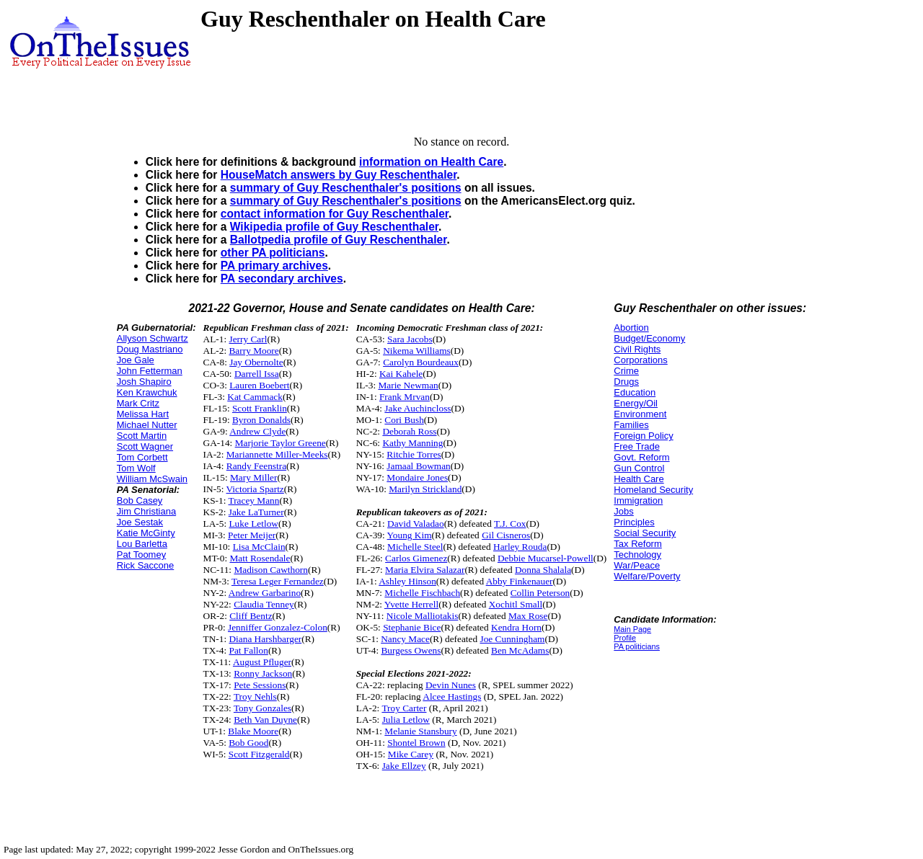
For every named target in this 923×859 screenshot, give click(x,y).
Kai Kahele (401, 373)
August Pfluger (262, 662)
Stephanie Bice (412, 627)
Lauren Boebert (259, 385)
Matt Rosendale (259, 558)
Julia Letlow (406, 719)
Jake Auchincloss (417, 408)
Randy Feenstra (256, 465)
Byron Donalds (261, 419)
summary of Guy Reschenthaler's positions (346, 188)
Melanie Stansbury (420, 731)
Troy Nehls (255, 696)
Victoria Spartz (255, 489)
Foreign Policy (643, 435)
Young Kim (409, 535)
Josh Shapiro (144, 381)
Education (634, 392)
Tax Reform (637, 543)
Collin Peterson (540, 592)
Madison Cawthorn (271, 569)
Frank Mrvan (404, 396)
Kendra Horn (516, 627)
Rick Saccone (145, 565)
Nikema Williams (417, 350)
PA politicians (637, 646)
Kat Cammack (255, 396)
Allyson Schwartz (152, 338)
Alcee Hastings (452, 696)
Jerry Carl (248, 339)
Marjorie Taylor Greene (280, 442)
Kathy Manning (412, 442)
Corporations (640, 360)
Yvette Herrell (411, 604)
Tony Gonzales (262, 708)
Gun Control (639, 468)
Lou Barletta (142, 543)
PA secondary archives (282, 278)
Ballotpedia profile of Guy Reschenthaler (338, 239)
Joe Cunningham (512, 638)
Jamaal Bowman (418, 465)
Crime (626, 370)
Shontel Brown (416, 742)
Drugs (626, 381)
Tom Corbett (142, 457)
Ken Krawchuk (147, 392)
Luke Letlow (253, 523)
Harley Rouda (520, 546)
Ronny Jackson (263, 673)
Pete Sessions (260, 685)
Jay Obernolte (256, 362)
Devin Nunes (450, 685)
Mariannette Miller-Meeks (277, 454)
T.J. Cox (510, 523)
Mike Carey (410, 754)
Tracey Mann (254, 500)
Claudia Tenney (264, 604)
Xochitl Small (515, 604)
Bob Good (248, 742)
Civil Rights (637, 349)
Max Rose (527, 615)
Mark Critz (138, 403)
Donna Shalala (543, 569)
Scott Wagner (145, 446)
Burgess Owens (411, 650)
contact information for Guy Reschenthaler (335, 214)
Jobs (623, 511)
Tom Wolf (136, 468)
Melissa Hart (143, 414)
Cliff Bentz (250, 615)
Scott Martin (142, 435)
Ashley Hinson (407, 581)
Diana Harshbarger (265, 638)
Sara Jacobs (410, 339)
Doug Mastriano (150, 349)
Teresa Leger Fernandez (277, 581)
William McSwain (152, 478)
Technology (637, 554)
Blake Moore (253, 731)
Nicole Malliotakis (423, 615)
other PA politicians (273, 252)
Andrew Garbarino (265, 592)
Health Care (638, 478)
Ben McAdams (520, 650)
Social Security (645, 533)
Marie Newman (408, 385)
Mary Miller (254, 477)
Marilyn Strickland (425, 489)
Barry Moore (253, 350)
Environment (640, 414)
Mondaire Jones (417, 477)
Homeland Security (653, 489)
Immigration (638, 500)
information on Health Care (431, 162)
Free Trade (637, 446)
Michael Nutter (147, 424)
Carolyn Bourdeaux (421, 362)
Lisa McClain (259, 546)
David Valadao (415, 523)
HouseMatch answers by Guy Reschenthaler (339, 175)
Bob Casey (140, 500)
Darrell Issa (256, 373)
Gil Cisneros (506, 535)
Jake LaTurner (256, 512)
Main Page (632, 629)
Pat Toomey (141, 554)
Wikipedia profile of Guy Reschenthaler (334, 227)
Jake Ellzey (404, 765)
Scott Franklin (259, 408)
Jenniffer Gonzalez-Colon (277, 627)
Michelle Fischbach (422, 592)
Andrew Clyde (257, 431)
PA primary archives (274, 265)
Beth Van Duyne (265, 719)
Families (631, 424)
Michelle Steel (415, 546)
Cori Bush (403, 419)
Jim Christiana (146, 511)
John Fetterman (149, 370)
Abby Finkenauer (519, 581)
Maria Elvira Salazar (424, 569)
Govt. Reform (641, 457)
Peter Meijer (251, 535)
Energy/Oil (636, 403)
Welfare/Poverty (647, 576)
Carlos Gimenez (416, 558)
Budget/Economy (649, 338)
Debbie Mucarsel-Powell (545, 558)
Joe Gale (135, 360)
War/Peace (637, 565)
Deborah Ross (409, 431)
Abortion (631, 327)
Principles (634, 522)
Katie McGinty (146, 533)
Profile (625, 637)
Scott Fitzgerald (259, 754)
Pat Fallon (248, 650)
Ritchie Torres (414, 454)
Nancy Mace (405, 638)
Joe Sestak (140, 522)
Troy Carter (403, 708)
